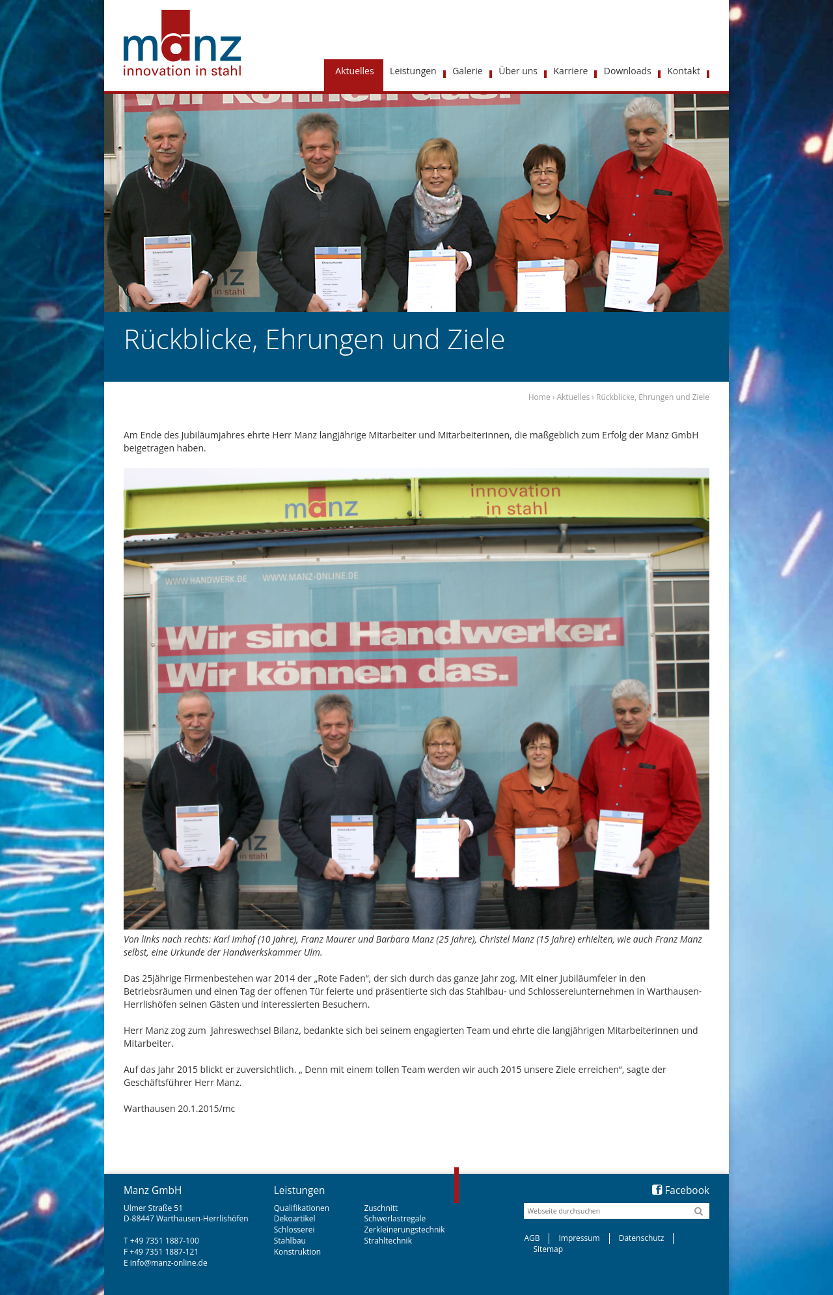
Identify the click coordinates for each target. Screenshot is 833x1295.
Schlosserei (294, 1229)
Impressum (578, 1238)
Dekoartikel (295, 1218)
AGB (531, 1238)
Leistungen (299, 1190)
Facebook (680, 1190)
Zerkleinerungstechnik (404, 1229)
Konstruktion (297, 1251)
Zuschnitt (381, 1208)
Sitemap (548, 1249)
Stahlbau (290, 1240)
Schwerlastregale (395, 1218)
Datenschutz (641, 1238)
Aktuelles (573, 397)
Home (539, 397)
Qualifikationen (301, 1208)
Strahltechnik (388, 1240)
